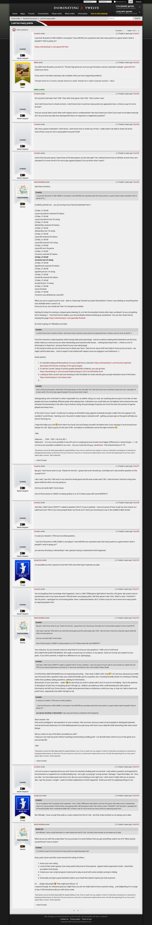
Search (137, 18)
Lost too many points (47, 18)
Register (139, 2)
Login (131, 2)
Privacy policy (75, 919)
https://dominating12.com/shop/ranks (55, 377)
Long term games (128, 12)
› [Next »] (81, 911)
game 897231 (129, 67)
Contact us (64, 919)
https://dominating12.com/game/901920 (51, 47)
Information (82, 14)
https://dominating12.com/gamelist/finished (67, 318)
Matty (23, 78)
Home (14, 14)
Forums (31, 14)
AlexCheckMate (22, 198)
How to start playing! (99, 14)
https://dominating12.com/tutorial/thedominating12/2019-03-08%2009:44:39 (71, 371)
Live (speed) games (127, 7)
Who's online (70, 14)
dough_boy (23, 576)
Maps (22, 14)
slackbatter (98, 445)
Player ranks (57, 14)
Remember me (120, 2)
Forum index (15, 18)
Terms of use (87, 919)
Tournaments (43, 14)
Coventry (23, 49)
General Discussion (30, 18)
